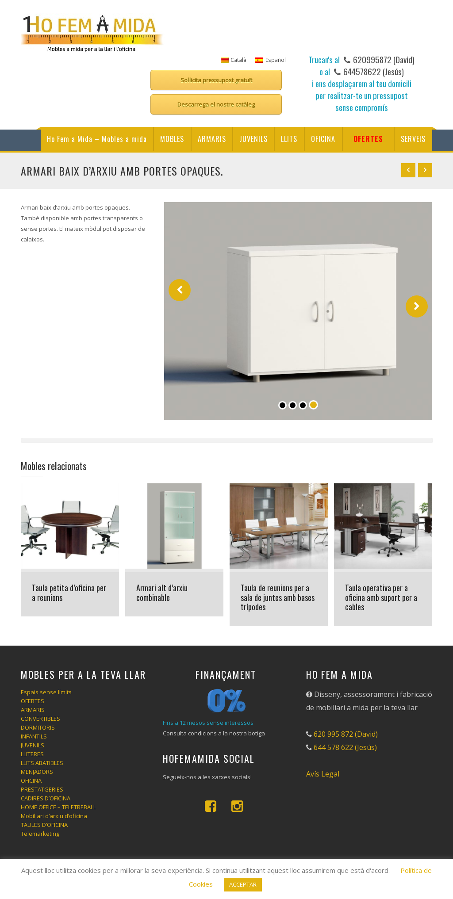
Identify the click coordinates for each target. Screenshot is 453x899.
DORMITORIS (38, 727)
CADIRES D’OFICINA (45, 798)
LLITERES (32, 754)
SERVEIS (413, 139)
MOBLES (172, 139)
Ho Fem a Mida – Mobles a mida (97, 139)
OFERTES (368, 139)
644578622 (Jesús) (373, 71)
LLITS (289, 139)
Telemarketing (40, 834)
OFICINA (323, 139)
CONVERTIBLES (40, 719)
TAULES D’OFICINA (44, 825)
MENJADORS (37, 772)
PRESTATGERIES (42, 789)
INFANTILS (34, 736)
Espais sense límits (46, 692)
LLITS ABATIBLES (42, 763)
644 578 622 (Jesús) (345, 747)
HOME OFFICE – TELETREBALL (58, 807)
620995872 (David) (383, 59)
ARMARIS (212, 139)
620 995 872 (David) (346, 734)
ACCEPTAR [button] (243, 884)
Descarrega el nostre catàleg (216, 104)
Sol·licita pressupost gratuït (216, 80)
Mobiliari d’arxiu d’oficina (54, 816)
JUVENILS (253, 139)
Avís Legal (322, 774)
